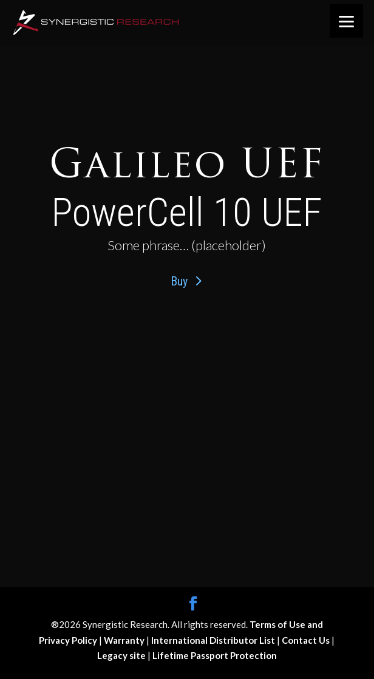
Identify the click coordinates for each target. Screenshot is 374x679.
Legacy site (122, 655)
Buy (179, 281)
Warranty (125, 640)
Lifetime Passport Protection (214, 655)
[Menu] (346, 21)
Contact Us (307, 640)
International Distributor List (214, 640)
